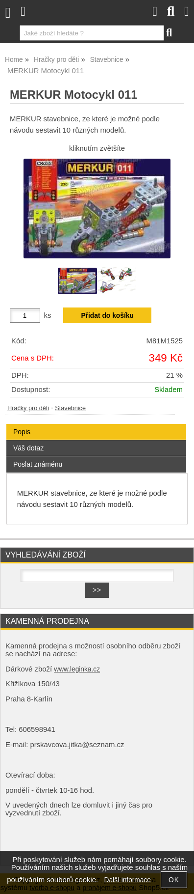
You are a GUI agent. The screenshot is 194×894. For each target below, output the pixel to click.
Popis (21, 432)
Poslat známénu (37, 464)
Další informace (127, 880)
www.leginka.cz (77, 669)
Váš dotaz (28, 448)
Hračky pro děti (28, 408)
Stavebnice (70, 408)
